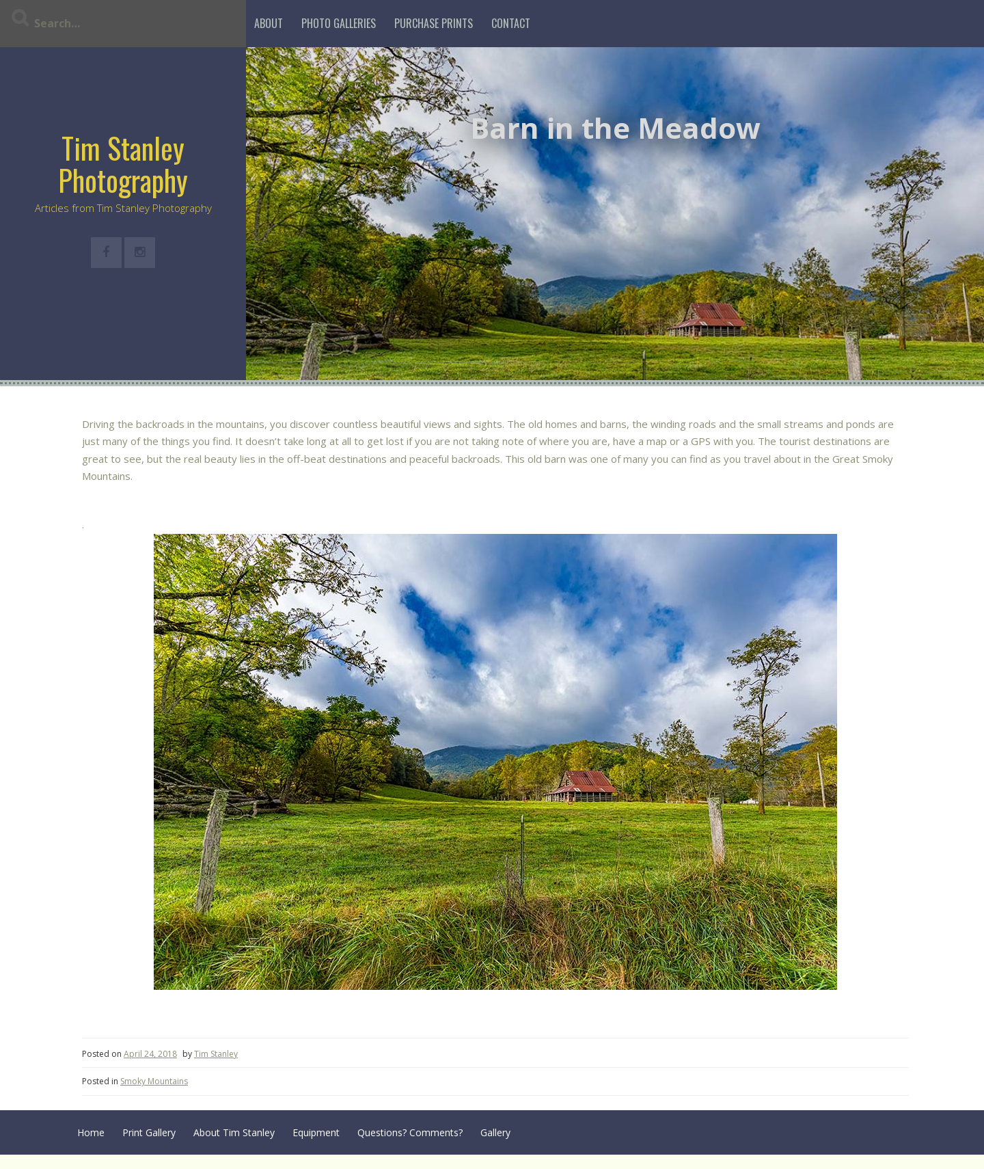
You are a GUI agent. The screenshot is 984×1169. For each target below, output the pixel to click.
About (268, 23)
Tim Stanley (216, 1054)
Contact (510, 23)
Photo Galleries (338, 23)
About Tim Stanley (234, 1132)
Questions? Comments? (410, 1132)
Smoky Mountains (154, 1081)
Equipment (316, 1132)
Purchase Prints (433, 23)
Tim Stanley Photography (123, 163)
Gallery (495, 1132)
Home (91, 1132)
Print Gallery (149, 1132)
